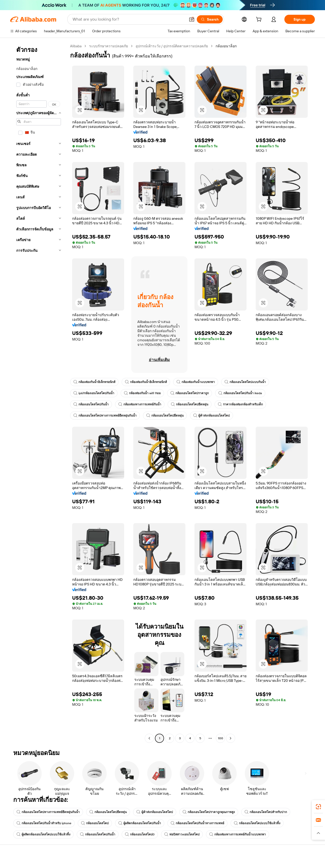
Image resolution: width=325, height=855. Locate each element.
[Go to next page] (230, 738)
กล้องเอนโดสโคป (95, 823)
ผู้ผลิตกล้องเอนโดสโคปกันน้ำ (139, 823)
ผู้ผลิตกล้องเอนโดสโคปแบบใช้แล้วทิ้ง (43, 834)
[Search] (210, 19)
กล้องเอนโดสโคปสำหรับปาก (266, 812)
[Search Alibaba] (129, 19)
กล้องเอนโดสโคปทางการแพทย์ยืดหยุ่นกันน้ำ (105, 416)
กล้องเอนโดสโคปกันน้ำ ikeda (240, 393)
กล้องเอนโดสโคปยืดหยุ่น (189, 404)
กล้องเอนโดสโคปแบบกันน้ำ (245, 382)
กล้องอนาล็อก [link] (226, 46)
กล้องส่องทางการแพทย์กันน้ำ (139, 404)
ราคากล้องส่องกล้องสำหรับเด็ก (240, 404)
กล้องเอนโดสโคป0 (140, 834)
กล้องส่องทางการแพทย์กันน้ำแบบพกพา (237, 834)
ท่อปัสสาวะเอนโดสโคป (182, 834)
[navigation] (38, 393)
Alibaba (76, 46)
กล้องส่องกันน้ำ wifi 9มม (142, 393)
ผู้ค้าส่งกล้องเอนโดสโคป (211, 416)
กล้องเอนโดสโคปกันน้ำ (91, 404)
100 (220, 738)
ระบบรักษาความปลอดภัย (108, 46)
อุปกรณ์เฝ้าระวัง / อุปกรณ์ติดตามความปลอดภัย (172, 46)
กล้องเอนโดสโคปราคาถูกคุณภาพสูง (209, 812)
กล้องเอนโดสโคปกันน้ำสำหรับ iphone (44, 823)
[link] (318, 806)
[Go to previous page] (149, 738)
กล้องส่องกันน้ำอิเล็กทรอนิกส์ (94, 382)
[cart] (260, 20)
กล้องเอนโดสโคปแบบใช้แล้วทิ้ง (257, 823)
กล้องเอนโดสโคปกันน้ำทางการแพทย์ (197, 823)
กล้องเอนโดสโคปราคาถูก (189, 393)
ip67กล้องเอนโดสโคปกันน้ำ (93, 393)
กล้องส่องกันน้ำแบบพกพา (195, 382)
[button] (192, 19)
